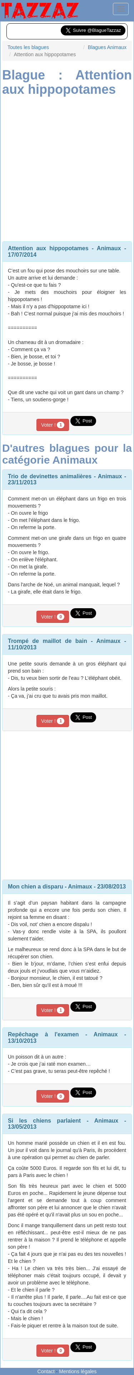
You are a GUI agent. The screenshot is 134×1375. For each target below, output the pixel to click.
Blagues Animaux (107, 47)
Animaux (109, 248)
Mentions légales (77, 1371)
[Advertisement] (67, 167)
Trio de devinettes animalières (49, 476)
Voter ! (52, 425)
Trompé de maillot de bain (47, 641)
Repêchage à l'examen (43, 1034)
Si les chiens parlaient (44, 1121)
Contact (46, 1371)
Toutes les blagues (28, 47)
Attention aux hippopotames (48, 248)
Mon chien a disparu (35, 886)
